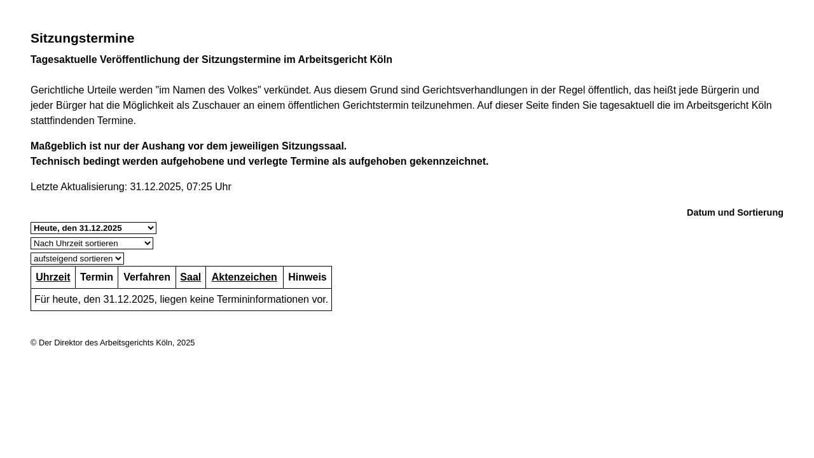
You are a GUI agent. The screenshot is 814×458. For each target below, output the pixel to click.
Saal (190, 277)
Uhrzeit (53, 277)
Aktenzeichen (244, 277)
